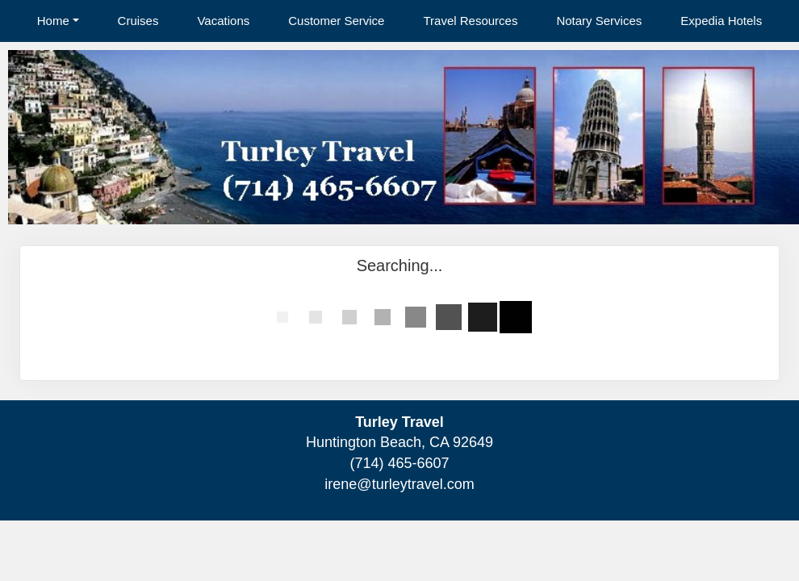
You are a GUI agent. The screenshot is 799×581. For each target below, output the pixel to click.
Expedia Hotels (721, 20)
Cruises (138, 20)
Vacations (223, 20)
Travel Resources (470, 20)
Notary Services (599, 20)
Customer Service (336, 20)
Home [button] (53, 20)
